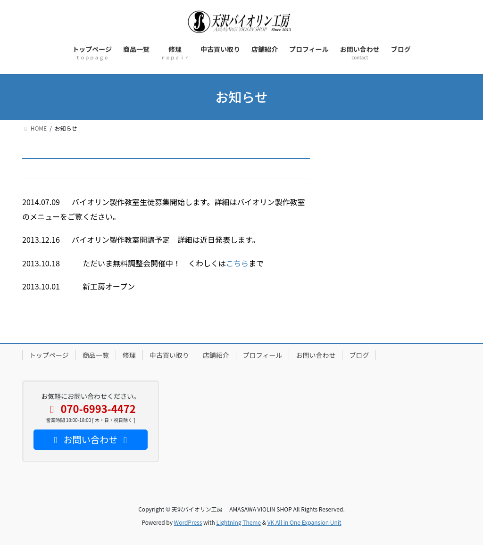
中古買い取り (169, 355)
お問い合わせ (315, 355)
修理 (129, 355)
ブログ (359, 355)
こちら (237, 263)
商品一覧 (96, 355)
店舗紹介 (216, 355)
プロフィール (263, 355)
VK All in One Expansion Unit (304, 522)
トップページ (49, 355)
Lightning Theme (238, 522)
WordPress (188, 522)
